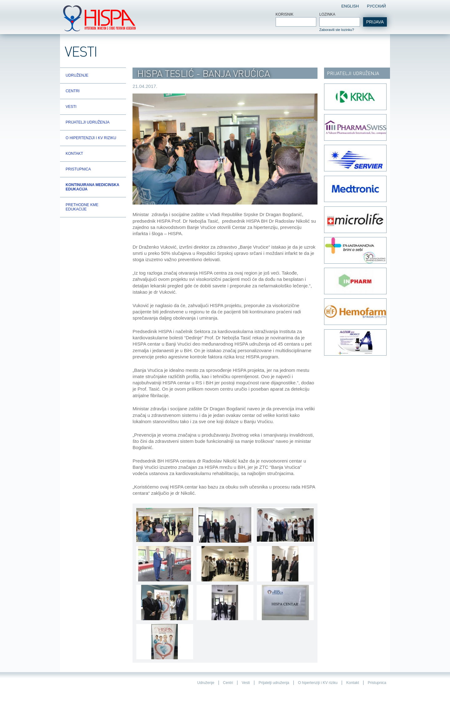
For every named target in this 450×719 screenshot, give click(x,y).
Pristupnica (78, 169)
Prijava (375, 21)
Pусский (376, 6)
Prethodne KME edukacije (82, 207)
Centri (73, 91)
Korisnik (284, 14)
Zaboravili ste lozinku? (336, 30)
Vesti (71, 106)
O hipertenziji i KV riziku (91, 138)
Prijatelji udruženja (87, 122)
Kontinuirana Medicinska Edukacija (92, 187)
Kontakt (74, 153)
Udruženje (77, 75)
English (350, 6)
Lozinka (327, 14)
